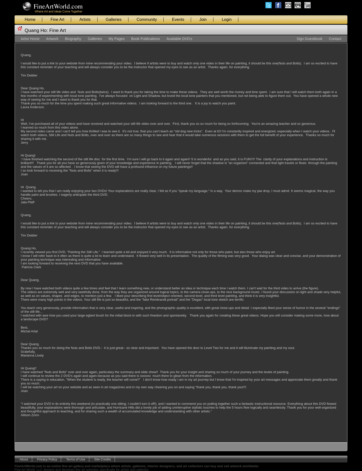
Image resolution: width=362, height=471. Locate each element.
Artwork (52, 39)
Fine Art (57, 19)
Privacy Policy (47, 459)
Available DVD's (179, 39)
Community (147, 19)
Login (227, 19)
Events (178, 19)
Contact (335, 39)
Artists (84, 19)
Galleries (113, 19)
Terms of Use (75, 459)
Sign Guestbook (309, 39)
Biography (73, 39)
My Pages (117, 39)
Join (203, 19)
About (24, 459)
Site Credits (102, 459)
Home (30, 19)
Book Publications (145, 39)
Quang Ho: (36, 30)
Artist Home (30, 39)
